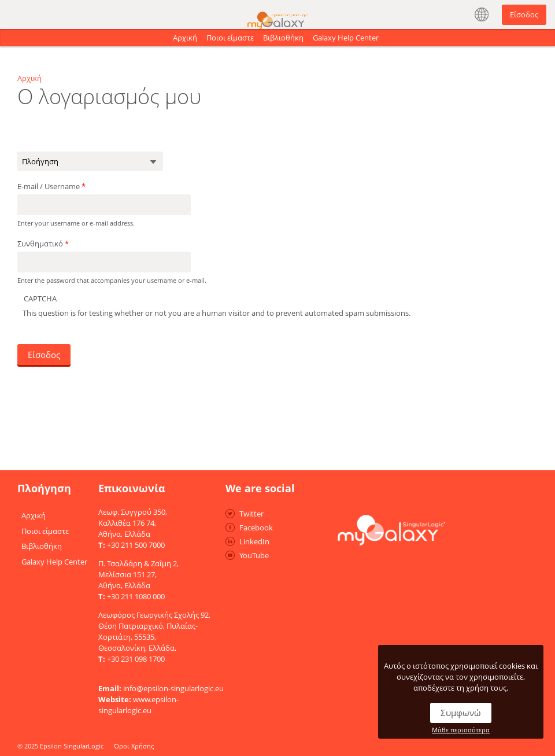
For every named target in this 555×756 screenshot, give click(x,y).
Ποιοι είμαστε (230, 37)
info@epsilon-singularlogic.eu (173, 686)
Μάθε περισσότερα (461, 729)
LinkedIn (254, 539)
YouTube (254, 553)
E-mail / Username (51, 184)
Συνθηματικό (43, 242)
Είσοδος (524, 14)
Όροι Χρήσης (134, 744)
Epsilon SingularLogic (71, 744)
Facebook (256, 526)
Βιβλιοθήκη (283, 37)
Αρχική (185, 37)
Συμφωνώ (461, 712)
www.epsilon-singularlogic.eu (138, 703)
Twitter (251, 512)
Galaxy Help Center (346, 37)
